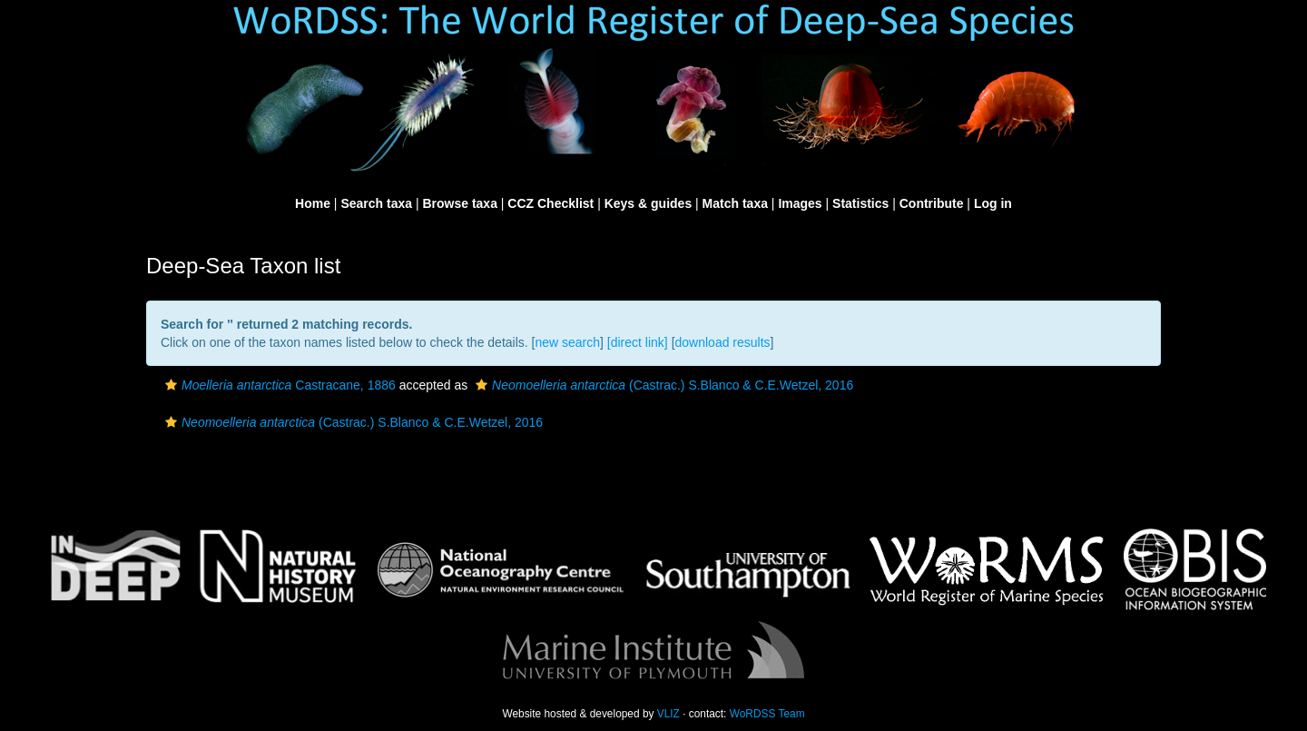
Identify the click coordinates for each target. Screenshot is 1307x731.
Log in (993, 203)
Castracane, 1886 (278, 385)
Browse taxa (459, 203)
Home (312, 203)
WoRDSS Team (767, 713)
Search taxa (376, 203)
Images (799, 203)
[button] (171, 385)
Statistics (860, 203)
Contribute (931, 203)
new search (567, 342)
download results (723, 342)
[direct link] (637, 342)
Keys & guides (648, 203)
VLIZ (668, 713)
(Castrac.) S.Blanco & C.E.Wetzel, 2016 (662, 385)
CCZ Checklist (550, 203)
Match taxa (735, 203)
